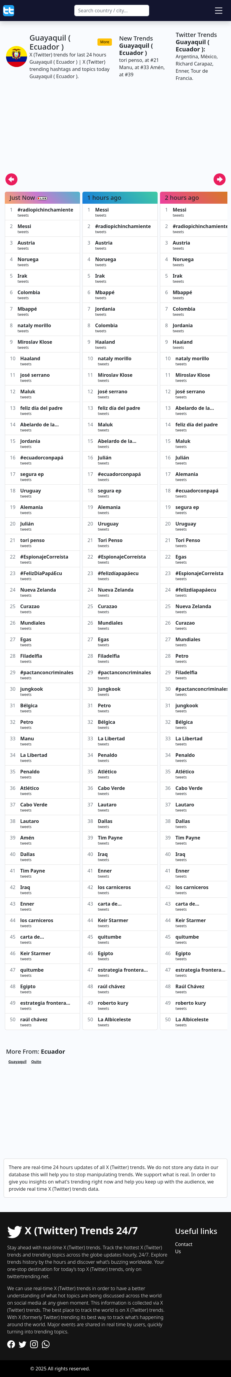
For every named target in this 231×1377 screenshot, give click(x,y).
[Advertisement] (115, 131)
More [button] (104, 41)
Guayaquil (17, 1061)
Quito (36, 1061)
